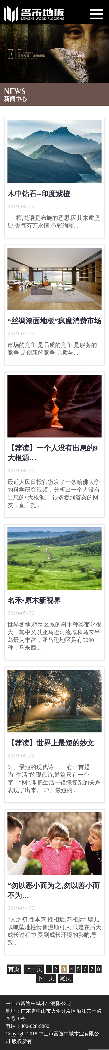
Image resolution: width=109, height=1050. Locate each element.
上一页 (33, 969)
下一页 (45, 978)
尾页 (65, 978)
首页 (14, 969)
